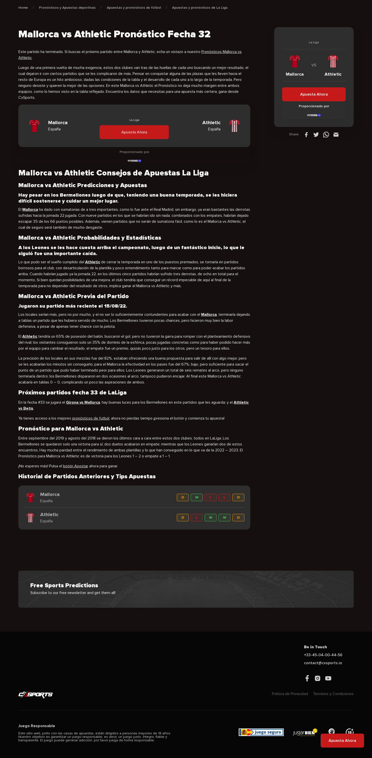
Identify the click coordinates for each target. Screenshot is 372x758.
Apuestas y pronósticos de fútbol (134, 7)
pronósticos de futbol (90, 418)
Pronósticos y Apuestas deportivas (67, 7)
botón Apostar (75, 466)
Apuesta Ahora (134, 131)
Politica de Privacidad (290, 693)
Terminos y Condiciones (333, 693)
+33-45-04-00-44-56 (323, 654)
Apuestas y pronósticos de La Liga (199, 7)
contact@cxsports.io (323, 662)
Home (23, 7)
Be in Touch (315, 647)
